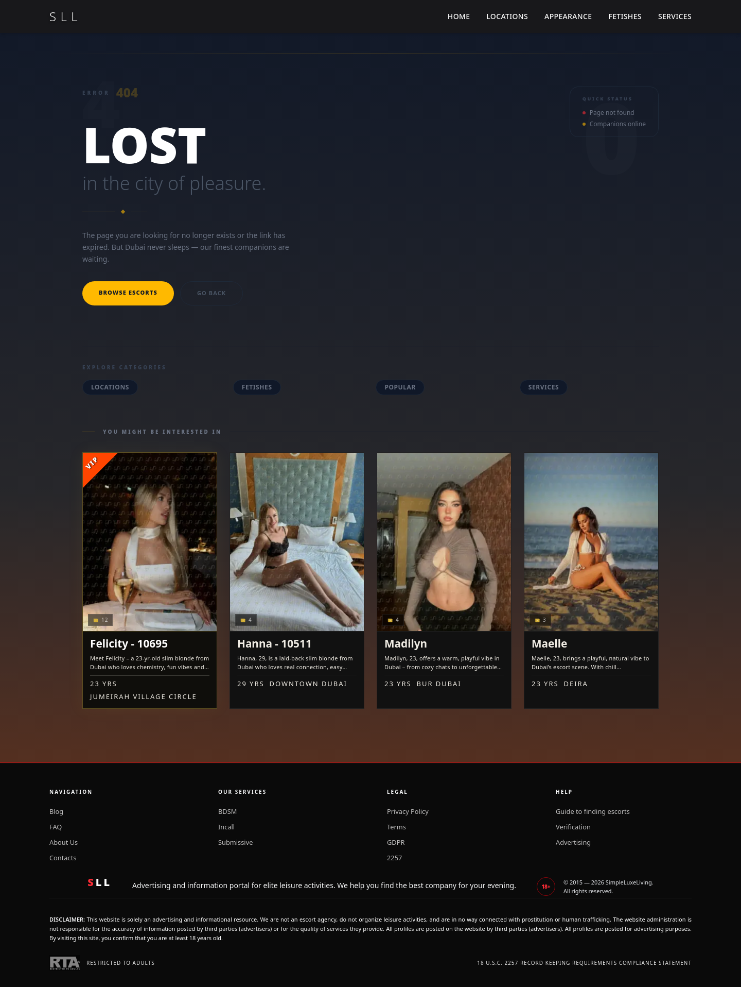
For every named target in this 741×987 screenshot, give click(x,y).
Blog (56, 811)
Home (459, 16)
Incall (226, 826)
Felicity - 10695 (129, 643)
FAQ (55, 826)
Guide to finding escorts (593, 811)
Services (675, 16)
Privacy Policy (408, 811)
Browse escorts (128, 292)
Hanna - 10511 (274, 643)
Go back (211, 293)
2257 (394, 857)
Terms (396, 826)
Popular (400, 387)
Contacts (62, 857)
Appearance (568, 16)
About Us (63, 842)
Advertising (573, 842)
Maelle (549, 643)
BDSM (227, 811)
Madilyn (405, 643)
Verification (573, 826)
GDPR (395, 842)
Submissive (235, 842)
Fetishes (624, 16)
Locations (507, 16)
